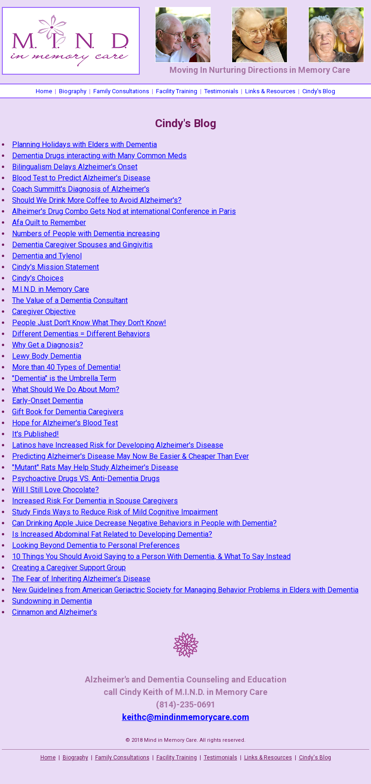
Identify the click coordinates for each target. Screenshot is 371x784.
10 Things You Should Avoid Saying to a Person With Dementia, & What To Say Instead (151, 556)
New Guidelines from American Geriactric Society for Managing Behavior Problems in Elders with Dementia (185, 589)
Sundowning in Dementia (52, 601)
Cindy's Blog (318, 91)
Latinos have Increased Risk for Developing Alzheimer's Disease (117, 445)
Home (44, 91)
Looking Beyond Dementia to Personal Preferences (96, 545)
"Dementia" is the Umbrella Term (64, 378)
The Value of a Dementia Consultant (70, 300)
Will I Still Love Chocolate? (55, 489)
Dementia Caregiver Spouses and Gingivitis (82, 244)
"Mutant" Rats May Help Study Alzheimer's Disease (95, 467)
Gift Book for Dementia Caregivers (68, 411)
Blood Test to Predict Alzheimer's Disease (81, 178)
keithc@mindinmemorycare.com (185, 717)
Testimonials (221, 91)
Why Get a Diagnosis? (47, 345)
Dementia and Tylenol (47, 255)
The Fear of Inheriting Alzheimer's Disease (81, 578)
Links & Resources (270, 91)
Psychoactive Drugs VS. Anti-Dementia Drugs (86, 478)
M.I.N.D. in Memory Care (50, 289)
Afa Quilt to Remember (49, 222)
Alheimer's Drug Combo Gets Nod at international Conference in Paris (124, 211)
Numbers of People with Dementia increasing (86, 233)
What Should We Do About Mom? (65, 389)
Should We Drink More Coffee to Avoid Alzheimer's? (97, 200)
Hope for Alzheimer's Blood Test (65, 422)
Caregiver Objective (44, 311)
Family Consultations (121, 91)
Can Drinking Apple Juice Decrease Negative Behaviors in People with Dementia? (144, 523)
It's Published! (35, 434)
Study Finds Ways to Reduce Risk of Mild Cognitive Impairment (115, 512)
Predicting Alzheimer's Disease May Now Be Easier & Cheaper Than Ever (130, 456)
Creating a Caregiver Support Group (69, 567)
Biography (72, 91)
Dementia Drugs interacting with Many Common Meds (99, 155)
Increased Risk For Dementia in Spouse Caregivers (95, 500)
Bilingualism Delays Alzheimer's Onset (74, 166)
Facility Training (176, 91)
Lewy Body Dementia (46, 356)
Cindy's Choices (38, 278)
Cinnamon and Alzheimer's (54, 612)
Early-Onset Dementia (47, 400)
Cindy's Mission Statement (55, 267)
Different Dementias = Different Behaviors (81, 333)
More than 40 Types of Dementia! (66, 367)
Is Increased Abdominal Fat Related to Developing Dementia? (112, 534)
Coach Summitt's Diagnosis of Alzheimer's (81, 189)
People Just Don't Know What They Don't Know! (89, 322)
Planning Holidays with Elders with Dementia (84, 144)
